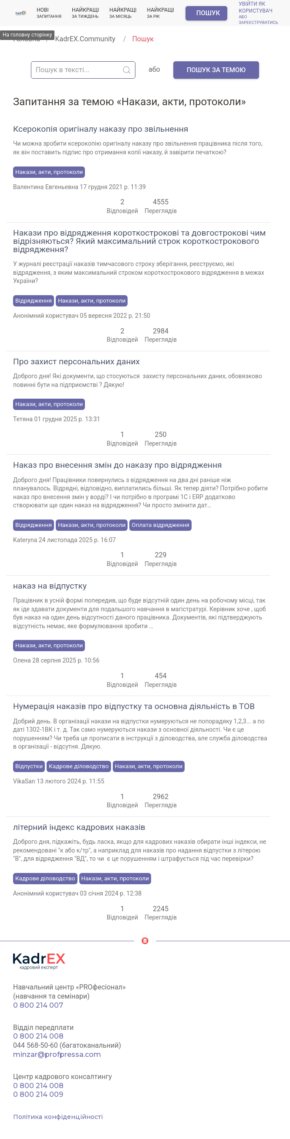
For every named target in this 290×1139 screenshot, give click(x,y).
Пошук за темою (216, 70)
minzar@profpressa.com (57, 1054)
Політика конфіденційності (58, 1117)
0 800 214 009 (38, 1094)
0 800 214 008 (38, 1036)
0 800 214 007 (38, 1005)
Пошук (208, 13)
